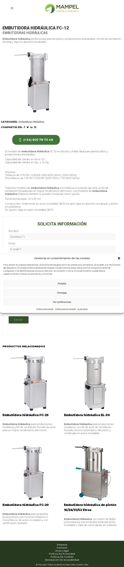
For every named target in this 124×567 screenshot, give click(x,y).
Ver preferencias (62, 301)
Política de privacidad (65, 309)
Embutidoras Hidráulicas (31, 121)
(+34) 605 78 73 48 (36, 139)
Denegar (62, 292)
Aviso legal (82, 309)
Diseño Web (82, 564)
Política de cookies (45, 309)
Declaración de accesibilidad (62, 560)
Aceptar (62, 283)
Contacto (62, 547)
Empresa (62, 544)
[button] (119, 258)
